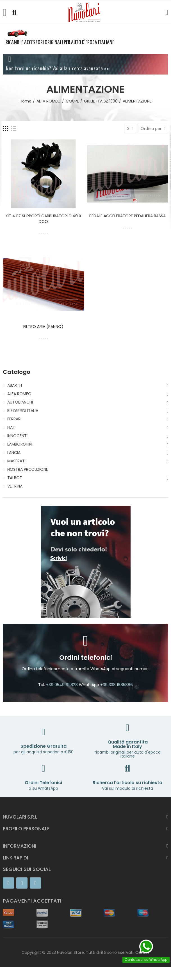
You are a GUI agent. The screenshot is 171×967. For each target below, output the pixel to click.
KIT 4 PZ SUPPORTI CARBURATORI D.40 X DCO (43, 218)
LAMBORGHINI (20, 444)
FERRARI (14, 419)
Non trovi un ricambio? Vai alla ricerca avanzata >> (57, 68)
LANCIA (13, 452)
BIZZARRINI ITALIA (22, 410)
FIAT (11, 427)
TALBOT (14, 478)
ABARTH (14, 385)
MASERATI (16, 461)
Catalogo (16, 372)
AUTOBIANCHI (20, 402)
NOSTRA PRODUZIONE (27, 469)
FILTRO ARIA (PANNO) (43, 326)
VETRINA (14, 486)
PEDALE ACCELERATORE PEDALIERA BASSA (127, 216)
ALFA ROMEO (19, 394)
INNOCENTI (17, 436)
